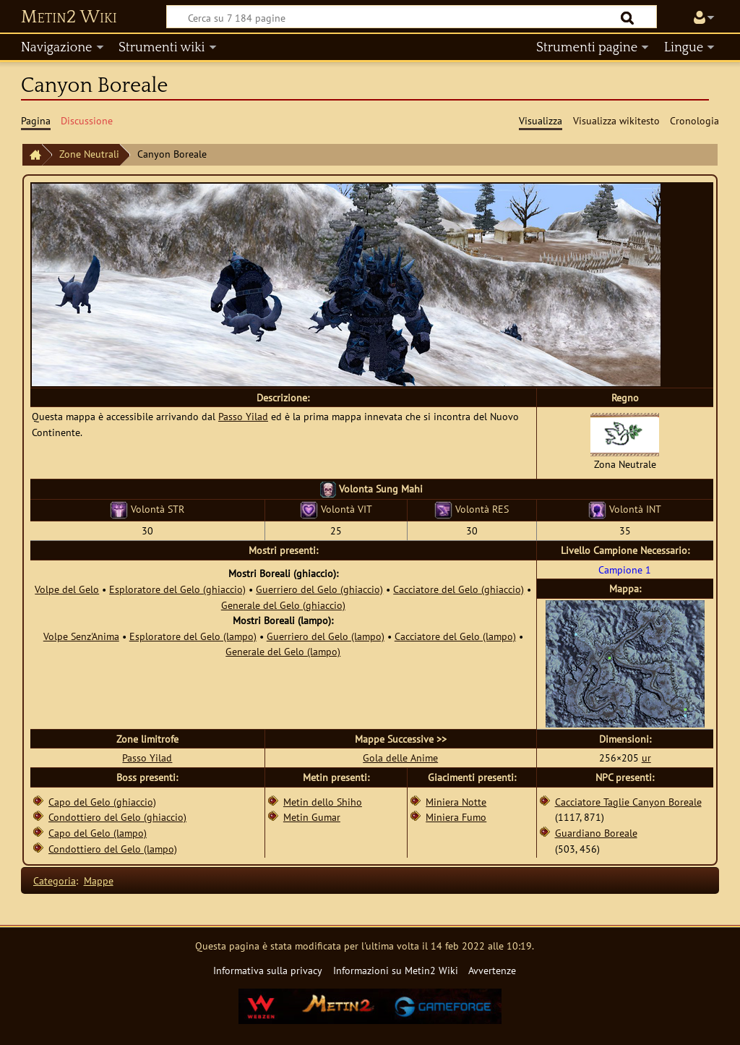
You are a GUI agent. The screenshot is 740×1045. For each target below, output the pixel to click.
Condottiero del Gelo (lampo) (112, 849)
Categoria (54, 880)
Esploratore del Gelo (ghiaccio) (177, 589)
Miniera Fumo (456, 817)
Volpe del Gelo (67, 589)
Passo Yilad (243, 416)
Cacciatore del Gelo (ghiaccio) (458, 589)
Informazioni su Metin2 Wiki (395, 970)
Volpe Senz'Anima (81, 636)
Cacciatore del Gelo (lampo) (455, 636)
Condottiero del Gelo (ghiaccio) (117, 817)
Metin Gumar (311, 817)
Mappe (98, 880)
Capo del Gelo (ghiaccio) (102, 802)
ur (646, 757)
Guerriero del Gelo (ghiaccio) (319, 589)
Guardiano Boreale (596, 833)
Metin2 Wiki (69, 17)
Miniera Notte (456, 802)
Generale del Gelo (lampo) (282, 651)
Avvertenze (492, 970)
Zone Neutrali (89, 154)
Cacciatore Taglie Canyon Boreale (628, 802)
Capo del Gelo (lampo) (97, 833)
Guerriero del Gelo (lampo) (325, 636)
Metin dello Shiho (322, 802)
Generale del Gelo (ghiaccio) (283, 605)
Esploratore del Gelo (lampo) (193, 636)
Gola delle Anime (400, 757)
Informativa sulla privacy (267, 970)
